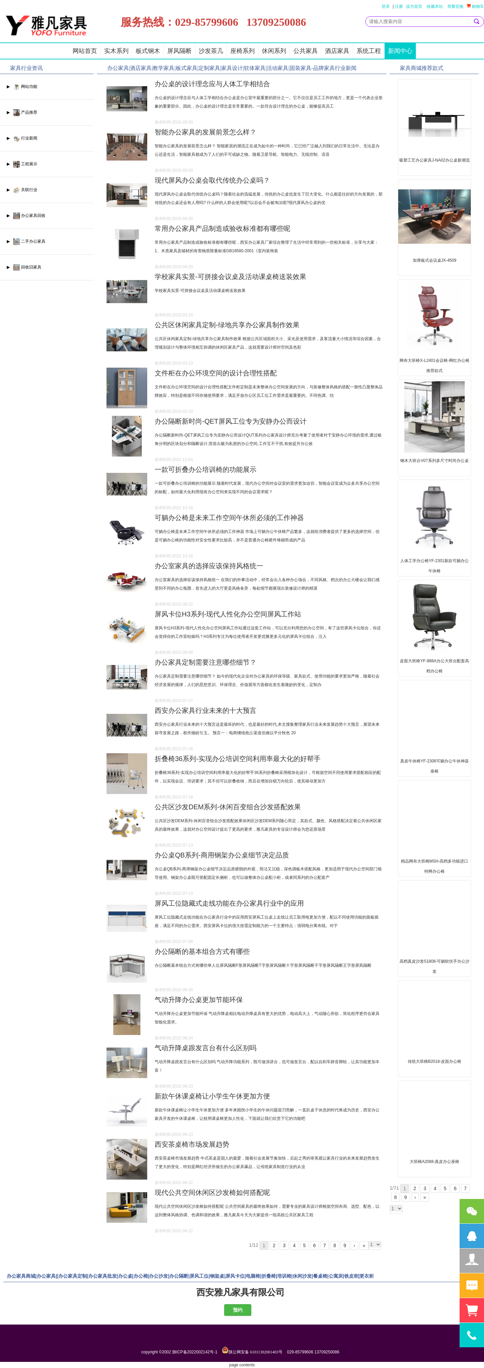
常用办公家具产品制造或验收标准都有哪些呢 (222, 228)
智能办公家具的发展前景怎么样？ (205, 132)
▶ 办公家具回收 (26, 215)
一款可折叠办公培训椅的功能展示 (205, 469)
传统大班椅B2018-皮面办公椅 (435, 1061)
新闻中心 (400, 51)
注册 (399, 6)
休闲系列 (274, 51)
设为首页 (414, 6)
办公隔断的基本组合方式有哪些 (202, 951)
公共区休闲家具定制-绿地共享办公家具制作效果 (227, 325)
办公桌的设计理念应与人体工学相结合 (212, 84)
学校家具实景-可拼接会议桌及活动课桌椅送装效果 (230, 276)
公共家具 (305, 51)
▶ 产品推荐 (22, 112)
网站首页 (85, 51)
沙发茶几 (211, 51)
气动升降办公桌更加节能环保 (199, 999)
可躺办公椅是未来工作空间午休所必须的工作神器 (229, 517)
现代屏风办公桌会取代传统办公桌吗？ (212, 180)
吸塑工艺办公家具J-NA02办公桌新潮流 (434, 160)
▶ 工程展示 (22, 164)
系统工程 (368, 51)
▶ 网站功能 (22, 86)
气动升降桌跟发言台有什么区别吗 (205, 1048)
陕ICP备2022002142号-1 (194, 1352)
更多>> (377, 70)
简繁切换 (455, 6)
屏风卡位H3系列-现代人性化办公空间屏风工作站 (228, 614)
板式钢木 (148, 51)
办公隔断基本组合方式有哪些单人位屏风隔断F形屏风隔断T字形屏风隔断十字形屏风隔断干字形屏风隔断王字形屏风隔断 (263, 965)
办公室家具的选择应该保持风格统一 (209, 566)
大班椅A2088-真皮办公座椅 (435, 1161)
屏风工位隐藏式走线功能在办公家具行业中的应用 (229, 903)
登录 (386, 6)
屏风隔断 (179, 51)
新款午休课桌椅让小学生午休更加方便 (212, 1096)
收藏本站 (435, 6)
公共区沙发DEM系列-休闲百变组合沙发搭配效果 (228, 807)
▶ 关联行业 (22, 190)
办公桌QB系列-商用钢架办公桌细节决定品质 (222, 855)
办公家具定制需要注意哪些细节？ (205, 662)
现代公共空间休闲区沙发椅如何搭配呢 (212, 1192)
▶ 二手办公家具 (26, 241)
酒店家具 (337, 51)
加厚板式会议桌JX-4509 (435, 260)
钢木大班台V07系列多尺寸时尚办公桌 (434, 460)
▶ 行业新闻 (22, 138)
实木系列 (116, 51)
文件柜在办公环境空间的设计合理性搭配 (216, 373)
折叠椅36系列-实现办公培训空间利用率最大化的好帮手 (238, 758)
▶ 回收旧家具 (24, 267)
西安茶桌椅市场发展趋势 (192, 1144)
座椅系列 (242, 51)
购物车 (475, 6)
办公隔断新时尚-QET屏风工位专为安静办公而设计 (231, 421)
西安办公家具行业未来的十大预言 (205, 710)
